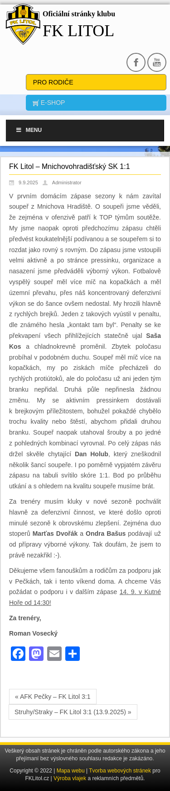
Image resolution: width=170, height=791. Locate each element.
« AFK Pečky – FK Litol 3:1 (53, 696)
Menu (28, 130)
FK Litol (78, 31)
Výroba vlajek (69, 778)
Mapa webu (71, 771)
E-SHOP (52, 102)
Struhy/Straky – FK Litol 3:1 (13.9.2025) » (73, 712)
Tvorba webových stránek (120, 771)
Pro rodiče (53, 82)
